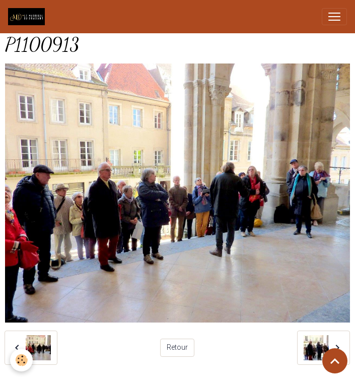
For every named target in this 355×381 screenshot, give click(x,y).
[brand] (28, 16)
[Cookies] (21, 360)
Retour (177, 347)
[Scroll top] (334, 360)
